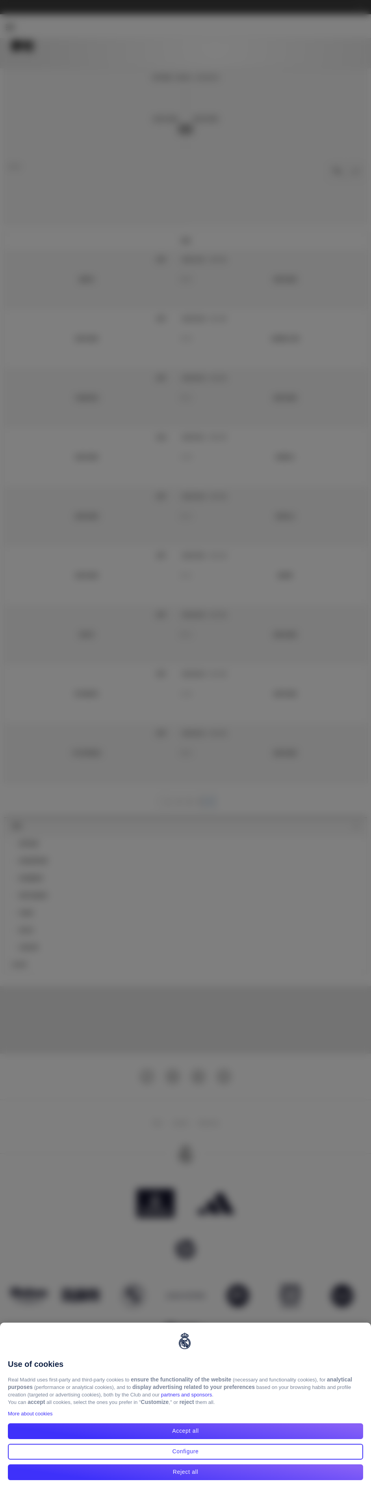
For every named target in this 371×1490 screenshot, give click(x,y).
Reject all (185, 1472)
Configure (185, 1451)
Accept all (185, 1431)
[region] (185, 1406)
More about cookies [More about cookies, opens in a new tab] (30, 1414)
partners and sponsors (186, 1395)
